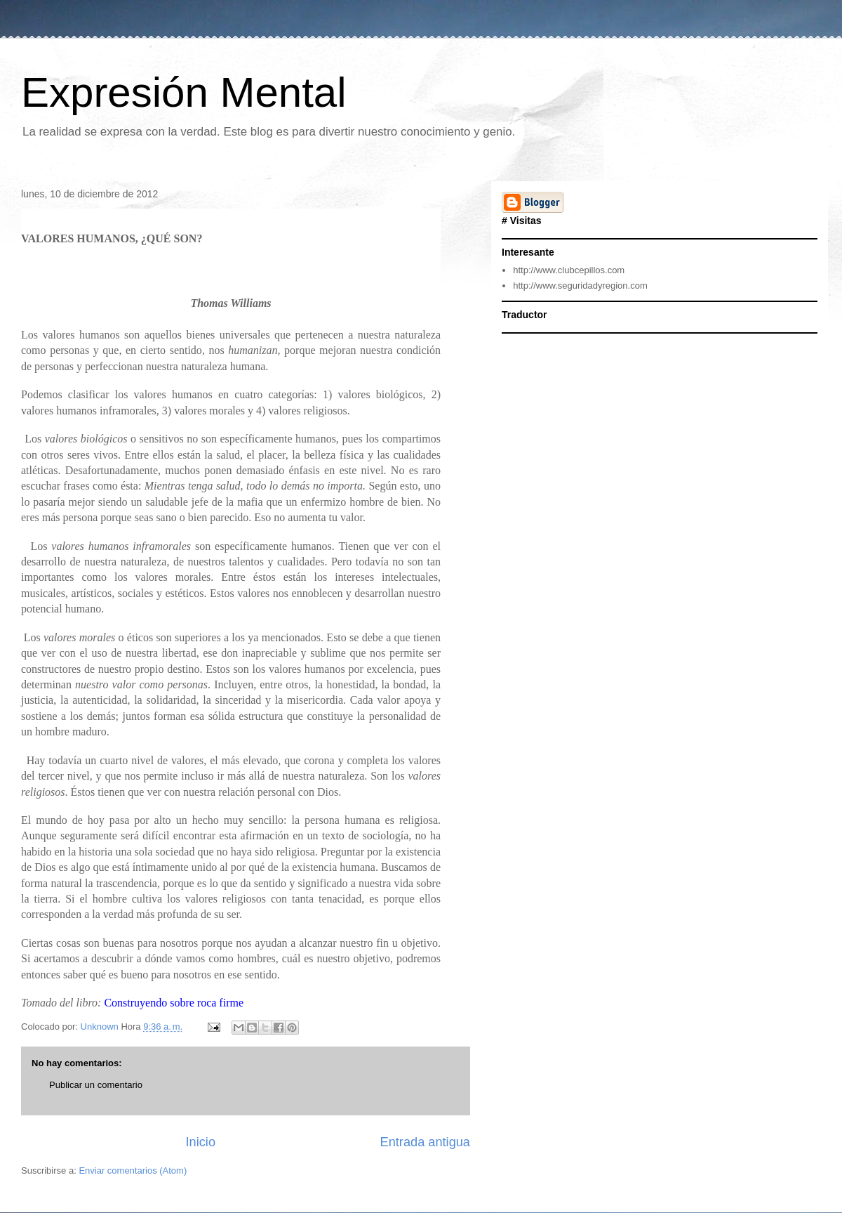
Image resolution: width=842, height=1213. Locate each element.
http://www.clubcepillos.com (568, 270)
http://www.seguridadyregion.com (580, 285)
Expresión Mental (184, 92)
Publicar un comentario (95, 1085)
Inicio (200, 1142)
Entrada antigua (425, 1142)
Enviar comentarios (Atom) (133, 1170)
